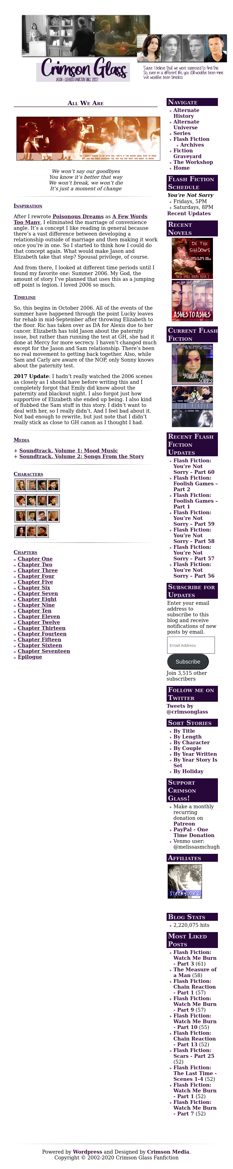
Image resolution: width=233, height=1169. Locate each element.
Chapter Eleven (39, 616)
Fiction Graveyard (187, 153)
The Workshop (193, 162)
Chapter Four (36, 576)
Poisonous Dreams (78, 216)
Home (181, 168)
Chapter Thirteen (42, 628)
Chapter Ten (35, 611)
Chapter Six (34, 588)
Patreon (184, 824)
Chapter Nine (36, 605)
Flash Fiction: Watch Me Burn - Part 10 (195, 1021)
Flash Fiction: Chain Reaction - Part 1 (194, 986)
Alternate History (186, 113)
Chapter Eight (37, 599)
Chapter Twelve (39, 622)
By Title (184, 731)
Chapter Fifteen (39, 639)
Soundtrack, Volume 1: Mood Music (68, 451)
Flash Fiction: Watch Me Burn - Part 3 (195, 958)
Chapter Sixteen (40, 645)
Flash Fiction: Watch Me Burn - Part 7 (195, 1108)
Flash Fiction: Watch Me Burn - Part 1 (195, 1090)
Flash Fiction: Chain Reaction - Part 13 (194, 1038)
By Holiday (188, 771)
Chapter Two (35, 564)
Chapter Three (38, 570)
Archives (192, 145)
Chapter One (35, 559)
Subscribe (188, 662)
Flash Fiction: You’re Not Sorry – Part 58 (194, 535)
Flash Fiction (191, 139)
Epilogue (30, 657)
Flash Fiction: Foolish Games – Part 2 (195, 483)
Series (181, 133)
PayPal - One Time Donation (194, 832)
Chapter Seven (38, 593)
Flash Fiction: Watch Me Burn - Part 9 (195, 1004)
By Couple (187, 748)
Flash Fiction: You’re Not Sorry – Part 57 (194, 552)
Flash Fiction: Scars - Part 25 (193, 1053)
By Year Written (195, 754)
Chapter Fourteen (42, 634)
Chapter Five (35, 582)
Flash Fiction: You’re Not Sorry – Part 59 (194, 518)
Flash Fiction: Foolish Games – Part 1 (195, 501)
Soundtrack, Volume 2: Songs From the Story (81, 456)
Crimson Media (168, 1152)
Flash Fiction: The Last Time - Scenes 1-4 (195, 1073)
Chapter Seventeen (44, 651)
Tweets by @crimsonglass (187, 709)
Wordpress (87, 1152)
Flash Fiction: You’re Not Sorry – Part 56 (194, 570)
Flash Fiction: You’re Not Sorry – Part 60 (194, 466)
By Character (191, 742)
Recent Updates (189, 213)
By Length (187, 737)
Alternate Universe (186, 124)
